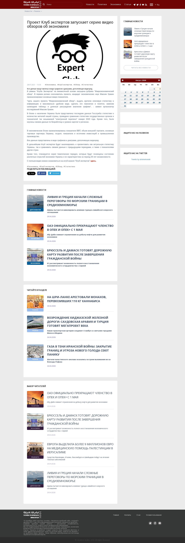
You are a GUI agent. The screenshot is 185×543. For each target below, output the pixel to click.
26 (136, 103)
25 (131, 103)
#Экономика (50, 84)
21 (148, 99)
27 (142, 103)
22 (154, 99)
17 (125, 99)
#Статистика (87, 84)
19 (136, 99)
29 (154, 103)
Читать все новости (141, 68)
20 (142, 99)
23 (159, 99)
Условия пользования (154, 515)
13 (142, 96)
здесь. (93, 161)
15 (154, 96)
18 (131, 99)
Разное (37, 11)
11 (131, 96)
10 (125, 96)
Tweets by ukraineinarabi (140, 159)
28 (148, 103)
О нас (139, 515)
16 (159, 96)
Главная (116, 515)
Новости (28, 11)
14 (148, 96)
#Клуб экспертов (64, 84)
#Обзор (77, 84)
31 (125, 106)
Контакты (127, 515)
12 (136, 96)
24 (125, 103)
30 (159, 103)
